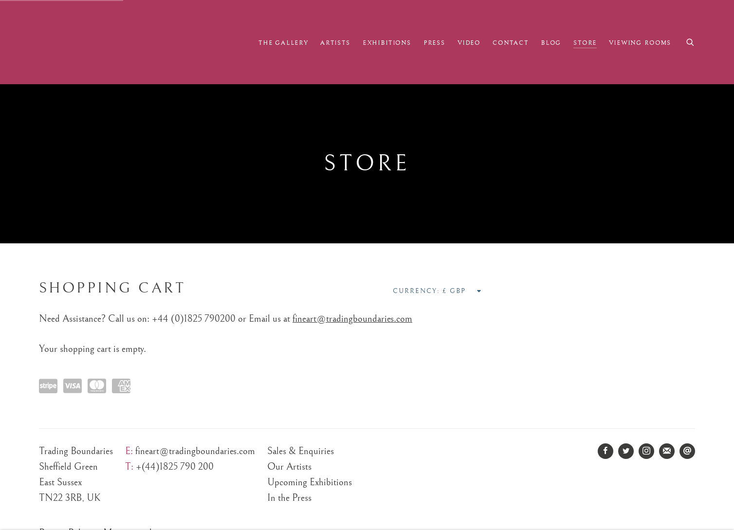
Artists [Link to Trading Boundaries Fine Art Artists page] (335, 43)
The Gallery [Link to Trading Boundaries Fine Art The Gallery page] (283, 43)
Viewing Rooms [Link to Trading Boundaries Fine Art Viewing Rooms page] (640, 43)
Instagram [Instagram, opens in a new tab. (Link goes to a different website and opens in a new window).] (646, 451)
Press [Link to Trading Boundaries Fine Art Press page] (434, 43)
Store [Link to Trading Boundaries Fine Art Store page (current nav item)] (585, 43)
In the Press (289, 498)
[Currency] (461, 291)
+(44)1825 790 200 (175, 467)
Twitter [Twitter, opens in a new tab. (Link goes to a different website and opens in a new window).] (626, 451)
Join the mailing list (667, 451)
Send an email (687, 451)
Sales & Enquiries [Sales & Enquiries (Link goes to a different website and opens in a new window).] (300, 451)
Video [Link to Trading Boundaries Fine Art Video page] (469, 43)
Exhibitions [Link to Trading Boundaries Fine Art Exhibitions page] (387, 43)
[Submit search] (690, 41)
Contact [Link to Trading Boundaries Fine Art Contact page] (511, 43)
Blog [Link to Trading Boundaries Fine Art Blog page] (551, 43)
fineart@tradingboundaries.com (352, 319)
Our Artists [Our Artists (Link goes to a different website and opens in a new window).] (289, 467)
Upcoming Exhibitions (309, 482)
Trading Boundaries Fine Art (102, 42)
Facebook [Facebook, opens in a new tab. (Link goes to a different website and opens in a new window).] (605, 451)
